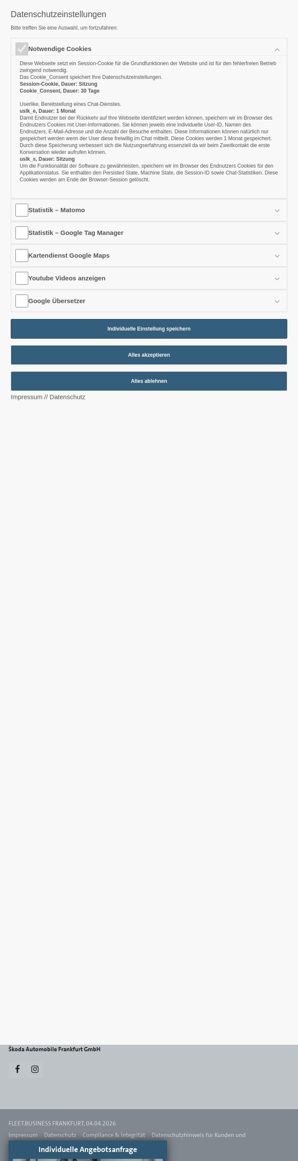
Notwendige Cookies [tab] (60, 48)
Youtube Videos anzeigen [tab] (66, 278)
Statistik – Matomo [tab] (56, 210)
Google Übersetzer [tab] (56, 300)
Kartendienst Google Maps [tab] (69, 255)
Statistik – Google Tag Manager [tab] (75, 232)
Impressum (23, 1135)
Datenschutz (60, 1135)
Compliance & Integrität (114, 1135)
